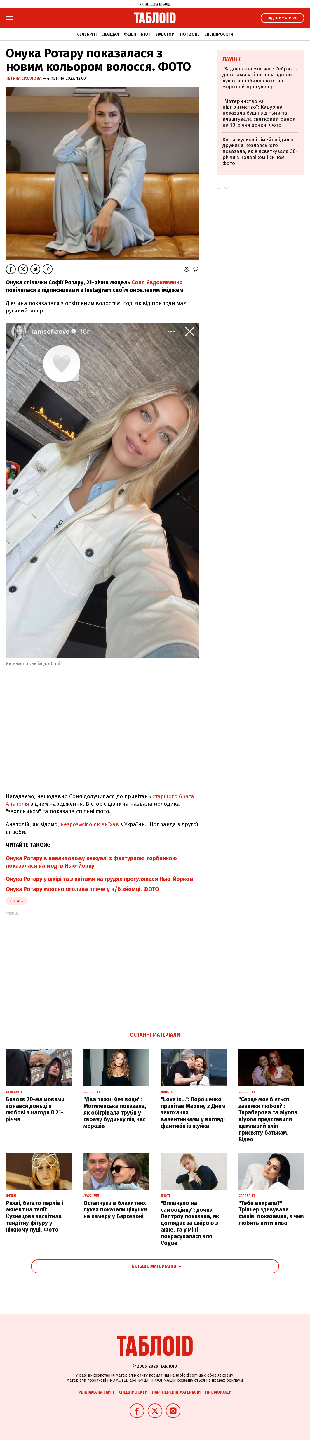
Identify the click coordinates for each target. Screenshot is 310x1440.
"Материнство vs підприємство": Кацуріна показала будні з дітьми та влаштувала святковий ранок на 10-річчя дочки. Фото (258, 113)
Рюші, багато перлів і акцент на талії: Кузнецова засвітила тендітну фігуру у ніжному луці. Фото (34, 1216)
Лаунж (231, 59)
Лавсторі (165, 34)
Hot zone (190, 34)
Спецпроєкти (218, 34)
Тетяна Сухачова (24, 78)
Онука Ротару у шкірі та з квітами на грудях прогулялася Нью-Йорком (100, 879)
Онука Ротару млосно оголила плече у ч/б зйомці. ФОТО (82, 889)
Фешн (130, 34)
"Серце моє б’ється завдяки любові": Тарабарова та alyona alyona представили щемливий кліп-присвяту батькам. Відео (267, 1119)
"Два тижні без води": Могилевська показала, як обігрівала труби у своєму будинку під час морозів (114, 1112)
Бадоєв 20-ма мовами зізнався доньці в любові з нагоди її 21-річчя (35, 1109)
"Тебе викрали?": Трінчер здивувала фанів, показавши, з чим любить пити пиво (271, 1213)
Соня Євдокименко (157, 282)
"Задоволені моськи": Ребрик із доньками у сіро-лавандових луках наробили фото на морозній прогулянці (260, 78)
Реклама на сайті (96, 1392)
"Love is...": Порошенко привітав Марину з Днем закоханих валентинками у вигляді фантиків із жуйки (193, 1112)
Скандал (110, 34)
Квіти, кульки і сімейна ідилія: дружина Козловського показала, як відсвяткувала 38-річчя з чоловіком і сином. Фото (260, 151)
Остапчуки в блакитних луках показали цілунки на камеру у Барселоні (115, 1210)
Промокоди (218, 1392)
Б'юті (146, 34)
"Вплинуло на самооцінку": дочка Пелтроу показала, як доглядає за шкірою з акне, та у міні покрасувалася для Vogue (190, 1223)
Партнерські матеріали (176, 1392)
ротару (17, 901)
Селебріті (87, 34)
